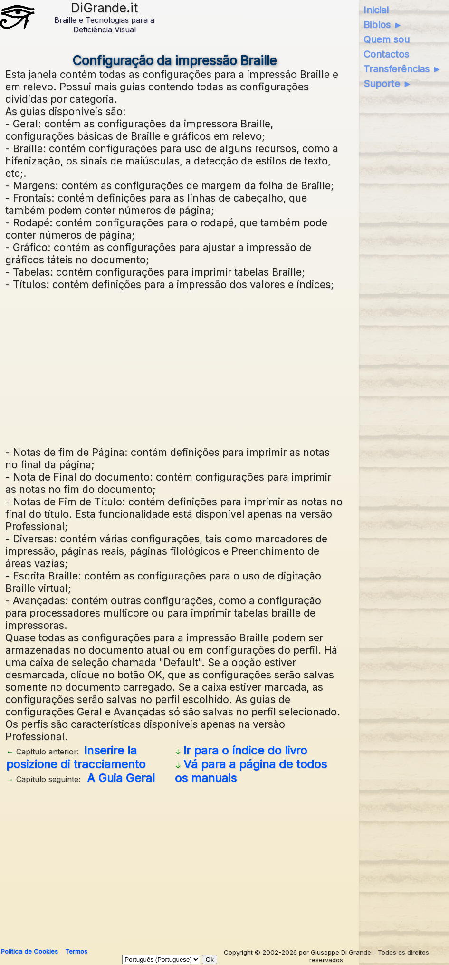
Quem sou (386, 39)
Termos (76, 951)
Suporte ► (387, 83)
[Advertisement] (174, 367)
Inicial (376, 10)
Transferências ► (402, 69)
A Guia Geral (121, 778)
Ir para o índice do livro (245, 750)
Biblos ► (383, 24)
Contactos (386, 54)
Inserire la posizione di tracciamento (75, 757)
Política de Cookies (29, 951)
